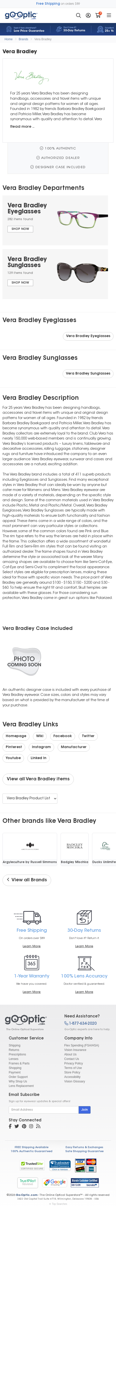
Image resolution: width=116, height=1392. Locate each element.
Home (8, 39)
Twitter (88, 736)
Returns (14, 1050)
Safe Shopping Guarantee (84, 1151)
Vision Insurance (75, 1050)
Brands (23, 39)
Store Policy (72, 1072)
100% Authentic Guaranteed (31, 1151)
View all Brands (27, 880)
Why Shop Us (18, 1081)
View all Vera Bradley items (38, 779)
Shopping (15, 1068)
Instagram (41, 747)
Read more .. (22, 127)
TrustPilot (28, 1183)
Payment (14, 1072)
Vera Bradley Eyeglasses (88, 336)
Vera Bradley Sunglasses (88, 374)
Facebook (62, 736)
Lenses (13, 1059)
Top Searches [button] (58, 1204)
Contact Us (71, 1059)
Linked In (38, 758)
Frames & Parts (19, 1063)
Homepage (16, 736)
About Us (70, 1054)
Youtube (13, 758)
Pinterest (14, 747)
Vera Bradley (43, 39)
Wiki (39, 736)
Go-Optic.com (26, 1195)
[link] (60, 1165)
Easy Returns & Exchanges (84, 1147)
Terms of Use (73, 1068)
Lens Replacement (21, 1086)
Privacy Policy (73, 1063)
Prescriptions (17, 1054)
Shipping (14, 1045)
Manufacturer (74, 747)
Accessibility (72, 1077)
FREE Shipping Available (31, 1147)
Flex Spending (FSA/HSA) (81, 1045)
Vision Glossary (74, 1081)
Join (84, 1109)
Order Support (18, 1077)
